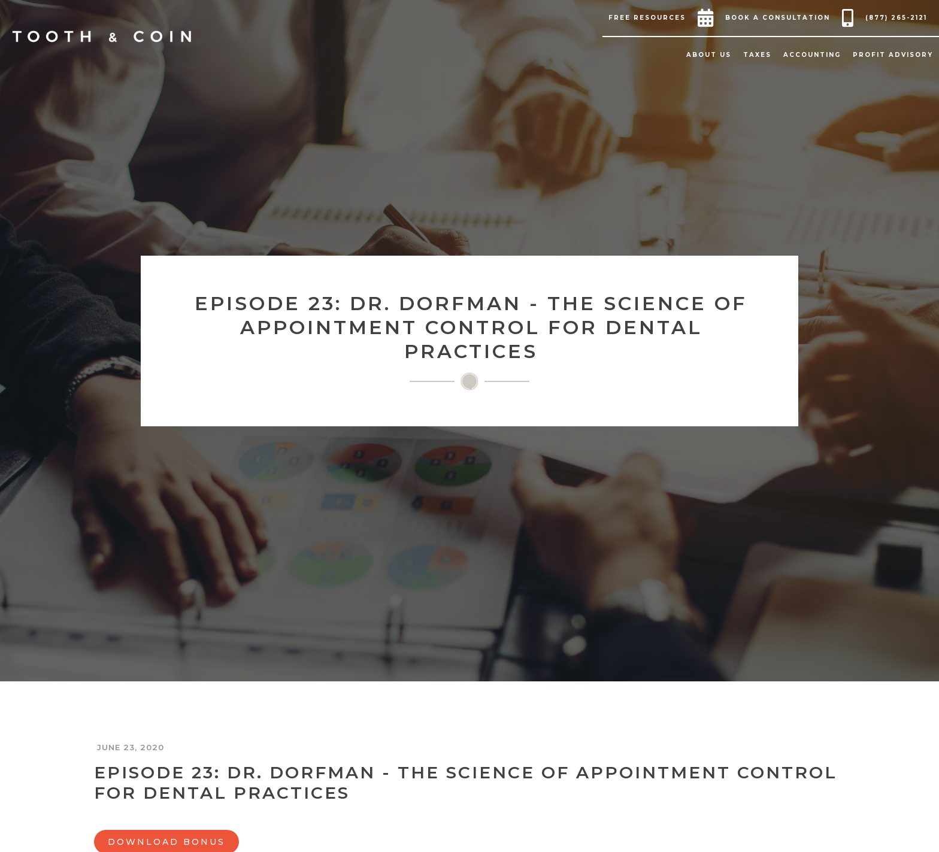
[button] (650, 18)
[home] (102, 36)
